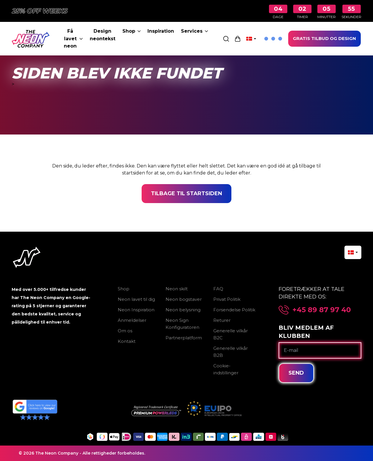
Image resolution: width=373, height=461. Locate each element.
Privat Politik (226, 299)
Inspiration (160, 31)
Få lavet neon (73, 38)
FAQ (218, 288)
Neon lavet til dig (136, 299)
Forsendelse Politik (234, 309)
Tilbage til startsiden (186, 193)
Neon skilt (177, 288)
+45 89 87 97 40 (322, 310)
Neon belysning (183, 309)
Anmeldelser (132, 320)
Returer (222, 320)
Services (194, 31)
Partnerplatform (184, 337)
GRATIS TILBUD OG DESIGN (324, 38)
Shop (131, 31)
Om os (125, 330)
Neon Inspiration (136, 309)
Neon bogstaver (184, 299)
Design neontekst (102, 34)
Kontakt (127, 341)
